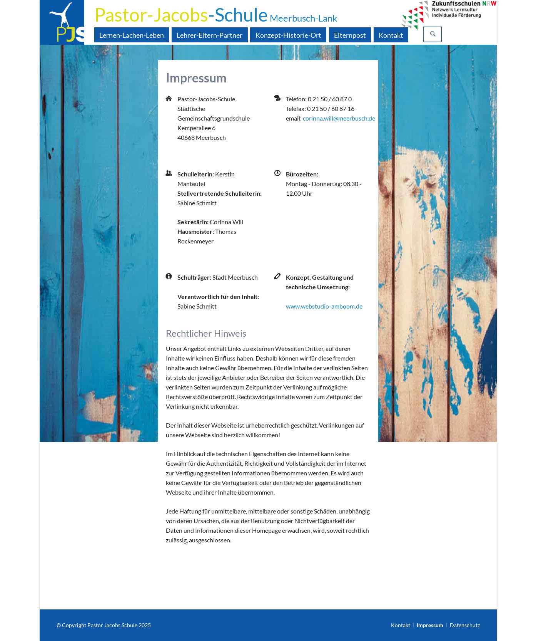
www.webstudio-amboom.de (324, 306)
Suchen (432, 34)
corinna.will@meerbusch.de (339, 118)
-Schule (215, 14)
